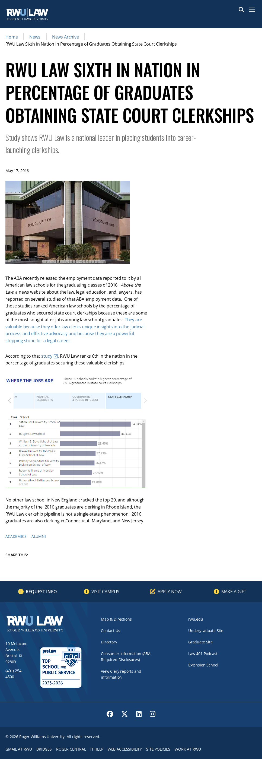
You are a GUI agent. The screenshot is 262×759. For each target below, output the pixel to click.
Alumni (38, 536)
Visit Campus (105, 592)
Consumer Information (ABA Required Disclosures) (126, 656)
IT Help (96, 749)
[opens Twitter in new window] (124, 714)
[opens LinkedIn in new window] (139, 714)
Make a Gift (233, 592)
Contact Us (110, 630)
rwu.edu (195, 619)
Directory (109, 641)
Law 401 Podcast (203, 653)
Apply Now (170, 592)
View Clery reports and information (121, 674)
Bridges (44, 749)
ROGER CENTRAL (71, 749)
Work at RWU (188, 749)
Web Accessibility (125, 749)
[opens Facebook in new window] (110, 714)
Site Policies (158, 749)
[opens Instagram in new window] (152, 714)
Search (241, 9)
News (34, 37)
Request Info (41, 592)
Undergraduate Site (205, 630)
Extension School (203, 665)
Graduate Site (200, 641)
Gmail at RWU (18, 749)
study (46, 356)
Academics (16, 536)
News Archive (65, 37)
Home (11, 37)
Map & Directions (116, 619)
